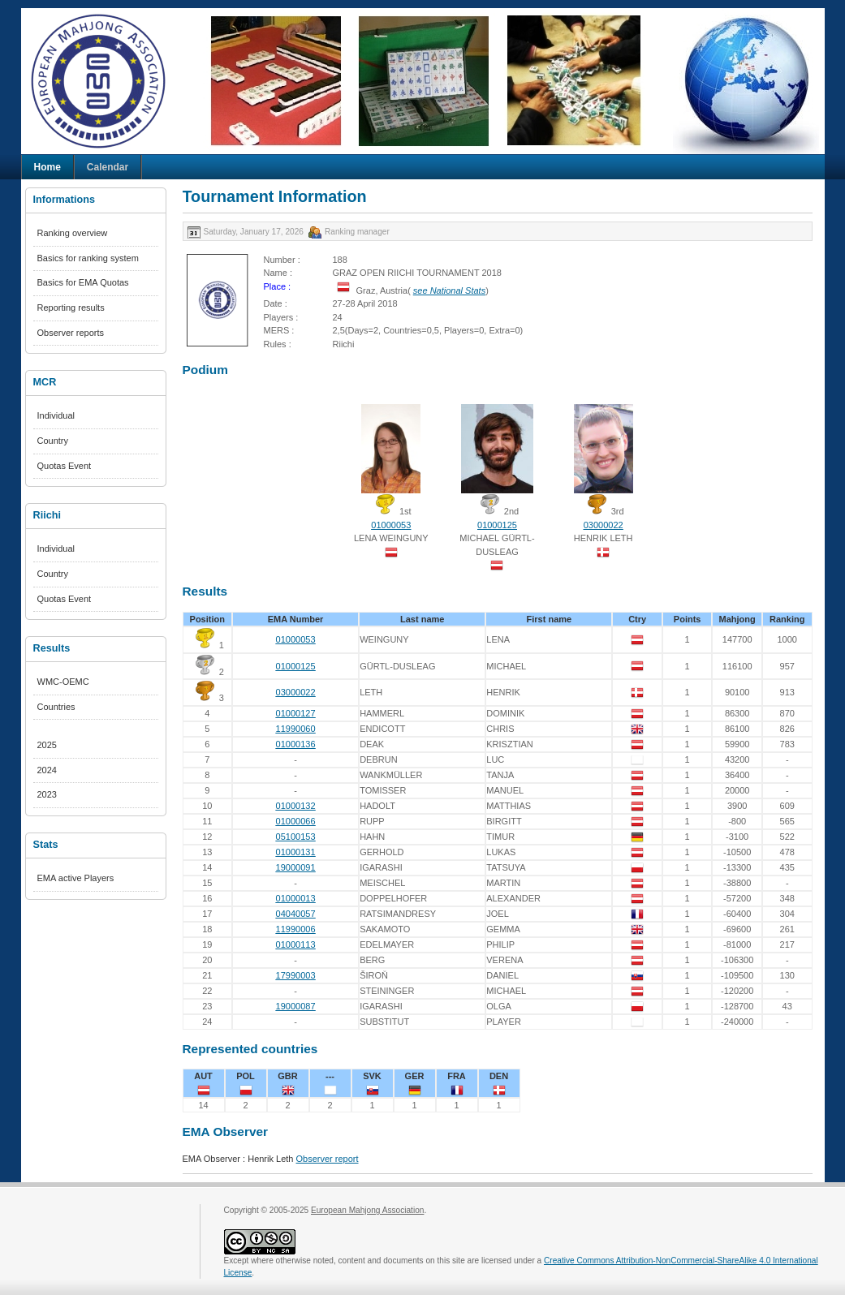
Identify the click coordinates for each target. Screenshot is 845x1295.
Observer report (327, 1159)
